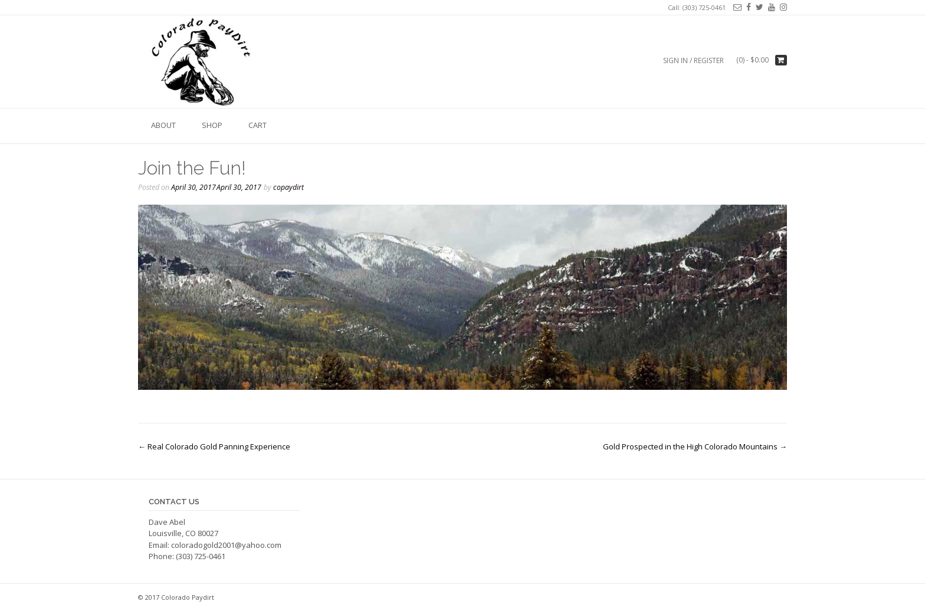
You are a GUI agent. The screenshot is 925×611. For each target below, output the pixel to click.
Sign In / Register (693, 60)
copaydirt (288, 187)
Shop (212, 125)
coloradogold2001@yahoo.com (226, 545)
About (163, 125)
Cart (257, 125)
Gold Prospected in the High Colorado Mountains (695, 446)
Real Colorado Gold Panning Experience (214, 446)
